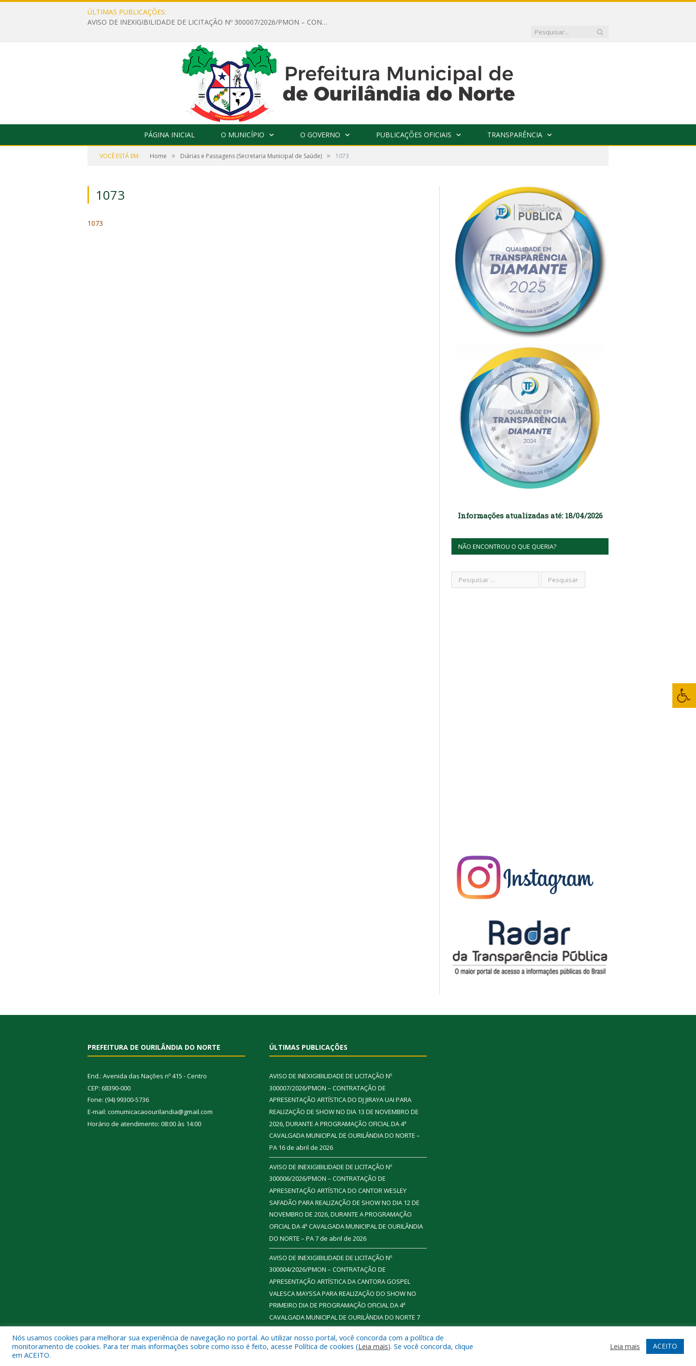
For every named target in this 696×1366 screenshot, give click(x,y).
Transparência (514, 114)
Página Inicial (169, 114)
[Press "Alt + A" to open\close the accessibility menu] (684, 695)
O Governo (320, 114)
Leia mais (373, 1346)
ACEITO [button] (665, 1346)
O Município (242, 114)
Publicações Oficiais (413, 114)
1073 (95, 203)
